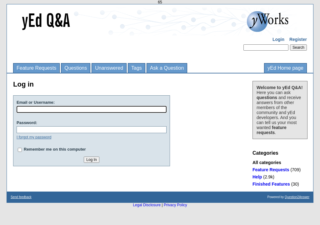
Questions (75, 68)
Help (257, 176)
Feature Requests (36, 68)
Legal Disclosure (147, 205)
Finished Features (271, 184)
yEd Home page (285, 68)
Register (298, 39)
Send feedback (21, 197)
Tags (136, 68)
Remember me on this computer (55, 149)
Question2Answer (297, 197)
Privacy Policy (175, 205)
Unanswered (109, 68)
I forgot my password (34, 137)
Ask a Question (167, 68)
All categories (266, 162)
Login (278, 39)
